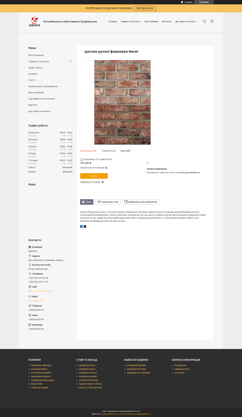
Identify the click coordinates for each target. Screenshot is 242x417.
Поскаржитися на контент (113, 414)
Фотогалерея (36, 55)
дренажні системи (136, 369)
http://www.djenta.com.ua (40, 291)
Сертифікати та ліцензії (41, 98)
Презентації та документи (43, 86)
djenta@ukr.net (35, 300)
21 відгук (188, 2)
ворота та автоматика (90, 387)
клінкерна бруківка (136, 365)
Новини (32, 73)
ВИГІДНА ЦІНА (145, 8)
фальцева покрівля (41, 376)
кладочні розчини (88, 376)
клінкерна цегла (87, 369)
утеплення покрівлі (41, 372)
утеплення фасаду (88, 380)
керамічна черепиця (41, 365)
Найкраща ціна (182, 369)
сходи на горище (39, 387)
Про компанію (151, 21)
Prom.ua (136, 411)
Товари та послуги (130, 21)
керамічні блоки (87, 365)
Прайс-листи (35, 67)
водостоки (36, 384)
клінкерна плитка (88, 372)
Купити (94, 176)
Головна (113, 21)
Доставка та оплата (185, 21)
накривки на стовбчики (138, 372)
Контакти (167, 21)
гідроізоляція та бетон (90, 384)
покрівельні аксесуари (42, 380)
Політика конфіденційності (138, 414)
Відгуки (32, 105)
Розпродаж (180, 365)
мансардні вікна (39, 369)
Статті (31, 80)
